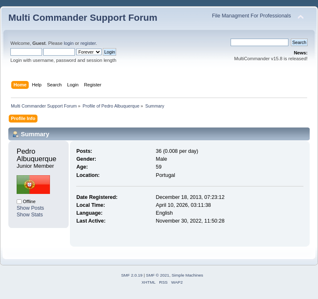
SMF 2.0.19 (132, 275)
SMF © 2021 (157, 275)
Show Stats (30, 215)
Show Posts (30, 208)
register (88, 43)
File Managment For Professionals (251, 16)
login (69, 43)
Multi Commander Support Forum (82, 17)
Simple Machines (187, 275)
